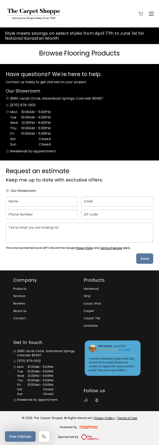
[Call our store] (44, 436)
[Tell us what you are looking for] (79, 233)
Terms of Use (127, 418)
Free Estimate (20, 436)
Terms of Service (111, 248)
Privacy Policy (84, 248)
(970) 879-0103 (22, 105)
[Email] (117, 201)
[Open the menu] (151, 13)
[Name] (42, 201)
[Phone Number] (42, 214)
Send (145, 258)
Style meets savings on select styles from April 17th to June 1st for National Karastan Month (74, 35)
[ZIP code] (117, 214)
